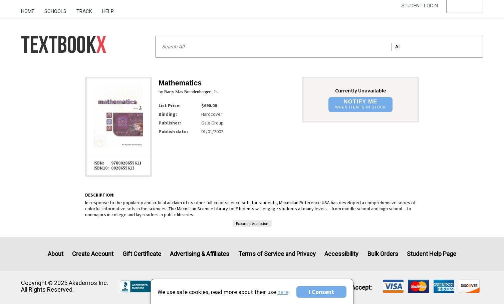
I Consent (321, 292)
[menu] (464, 11)
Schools (55, 11)
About (55, 253)
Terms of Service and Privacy (277, 253)
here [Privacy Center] (282, 292)
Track (84, 11)
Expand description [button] (252, 223)
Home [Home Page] (27, 11)
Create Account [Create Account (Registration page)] (92, 253)
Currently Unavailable (360, 90)
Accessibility (341, 253)
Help (108, 11)
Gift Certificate (141, 253)
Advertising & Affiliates (199, 253)
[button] (464, 11)
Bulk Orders (382, 253)
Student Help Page (431, 253)
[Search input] (319, 47)
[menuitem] (30, 9)
